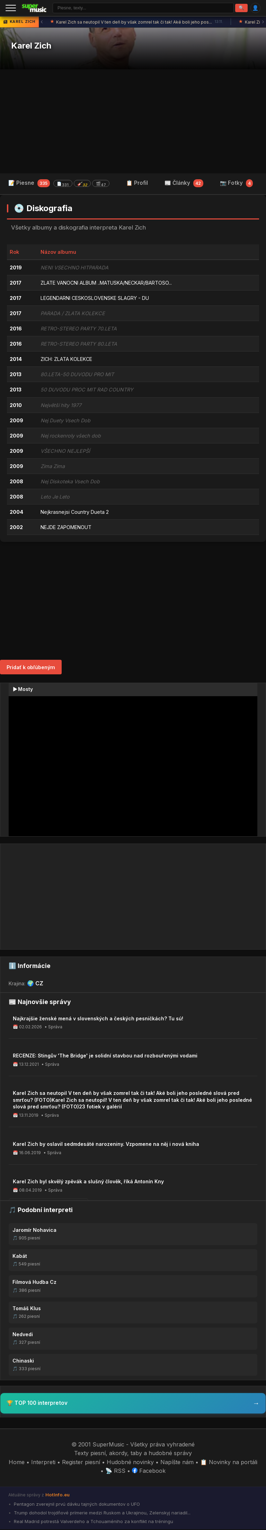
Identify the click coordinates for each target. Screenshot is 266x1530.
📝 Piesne (58, 184)
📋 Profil (137, 183)
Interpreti (43, 1462)
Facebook (149, 1471)
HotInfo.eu (57, 1495)
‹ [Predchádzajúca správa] (42, 22)
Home (17, 1462)
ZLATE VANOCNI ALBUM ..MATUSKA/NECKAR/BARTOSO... (106, 283)
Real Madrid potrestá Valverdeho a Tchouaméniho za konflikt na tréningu (92, 1522)
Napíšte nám (177, 1462)
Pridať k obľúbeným (31, 668)
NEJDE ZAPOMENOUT (66, 528)
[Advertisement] (133, 122)
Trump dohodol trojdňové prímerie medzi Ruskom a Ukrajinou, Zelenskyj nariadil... (101, 1513)
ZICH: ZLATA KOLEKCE (66, 360)
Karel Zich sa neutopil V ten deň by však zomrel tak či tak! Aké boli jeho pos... (136, 23)
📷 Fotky (236, 184)
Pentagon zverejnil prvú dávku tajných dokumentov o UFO (76, 1504)
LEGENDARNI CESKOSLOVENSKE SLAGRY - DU (95, 299)
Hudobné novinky (130, 1462)
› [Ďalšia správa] (263, 22)
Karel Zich (31, 47)
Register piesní (81, 1462)
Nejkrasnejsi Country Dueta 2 (75, 513)
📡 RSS (115, 1471)
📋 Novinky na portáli (228, 1462)
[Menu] (11, 8)
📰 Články (184, 184)
